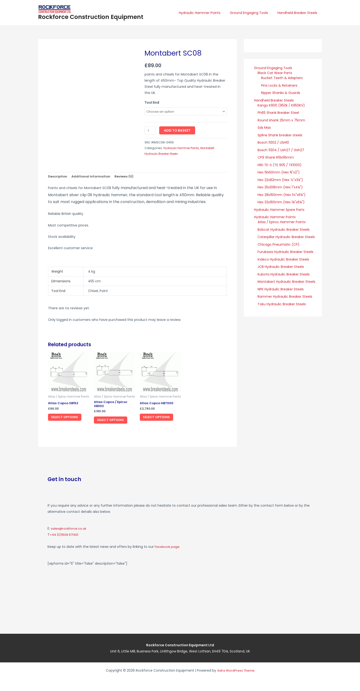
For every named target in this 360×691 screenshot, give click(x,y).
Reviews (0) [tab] (127, 177)
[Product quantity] (151, 131)
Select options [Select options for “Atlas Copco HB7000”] (160, 418)
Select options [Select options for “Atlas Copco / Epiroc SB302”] (114, 422)
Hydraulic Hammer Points (207, 12)
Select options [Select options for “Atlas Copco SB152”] (68, 418)
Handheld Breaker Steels (299, 12)
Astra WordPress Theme (236, 670)
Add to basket (178, 130)
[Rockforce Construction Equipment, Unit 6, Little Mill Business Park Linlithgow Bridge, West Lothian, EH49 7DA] (247, 595)
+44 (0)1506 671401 (66, 534)
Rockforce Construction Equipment (90, 17)
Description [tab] (58, 177)
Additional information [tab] (93, 177)
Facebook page (167, 546)
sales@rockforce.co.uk (69, 528)
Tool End (152, 102)
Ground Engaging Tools (253, 12)
